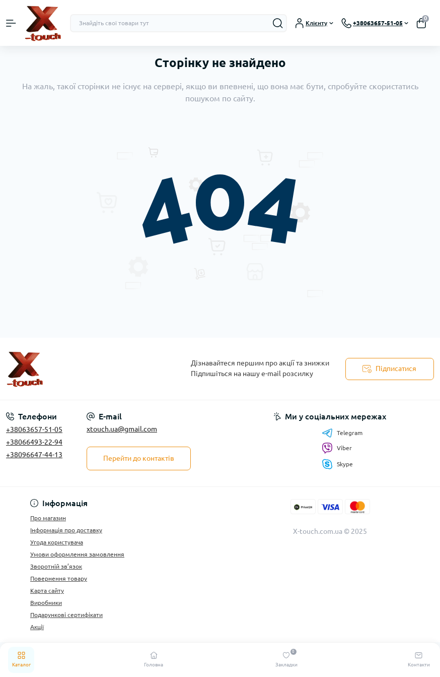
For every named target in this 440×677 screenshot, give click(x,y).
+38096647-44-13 (34, 455)
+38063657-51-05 (34, 429)
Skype (337, 464)
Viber (337, 448)
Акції (37, 627)
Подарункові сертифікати (66, 614)
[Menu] (11, 23)
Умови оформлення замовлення (77, 554)
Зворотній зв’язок (56, 566)
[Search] (278, 23)
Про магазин (48, 518)
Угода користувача (56, 542)
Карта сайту (47, 590)
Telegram (342, 433)
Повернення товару (58, 578)
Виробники (46, 602)
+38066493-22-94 (34, 442)
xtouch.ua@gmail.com (122, 429)
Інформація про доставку (66, 530)
